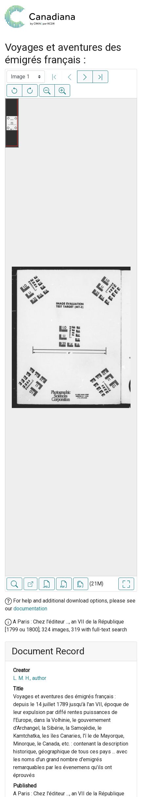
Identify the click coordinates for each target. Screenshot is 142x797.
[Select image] (26, 77)
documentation (30, 608)
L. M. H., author (29, 678)
